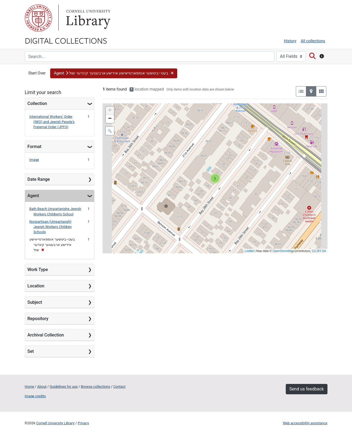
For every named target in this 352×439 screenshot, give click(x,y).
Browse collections (95, 386)
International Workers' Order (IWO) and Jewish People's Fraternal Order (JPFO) (52, 122)
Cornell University (38, 18)
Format (34, 146)
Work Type (38, 269)
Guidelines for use (63, 386)
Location (36, 285)
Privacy (83, 423)
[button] (113, 73)
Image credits (35, 396)
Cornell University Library (55, 423)
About (42, 386)
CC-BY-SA (319, 250)
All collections (313, 41)
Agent (33, 195)
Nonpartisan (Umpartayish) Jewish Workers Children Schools (50, 227)
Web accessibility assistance (305, 423)
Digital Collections (66, 40)
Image (34, 160)
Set (31, 351)
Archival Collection (46, 335)
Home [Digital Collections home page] (29, 386)
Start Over (37, 73)
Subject (35, 302)
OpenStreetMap (283, 250)
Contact (119, 386)
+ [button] (110, 111)
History (290, 41)
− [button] (110, 119)
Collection (37, 103)
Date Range (39, 179)
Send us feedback (306, 389)
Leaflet (249, 250)
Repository (38, 318)
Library (87, 18)
